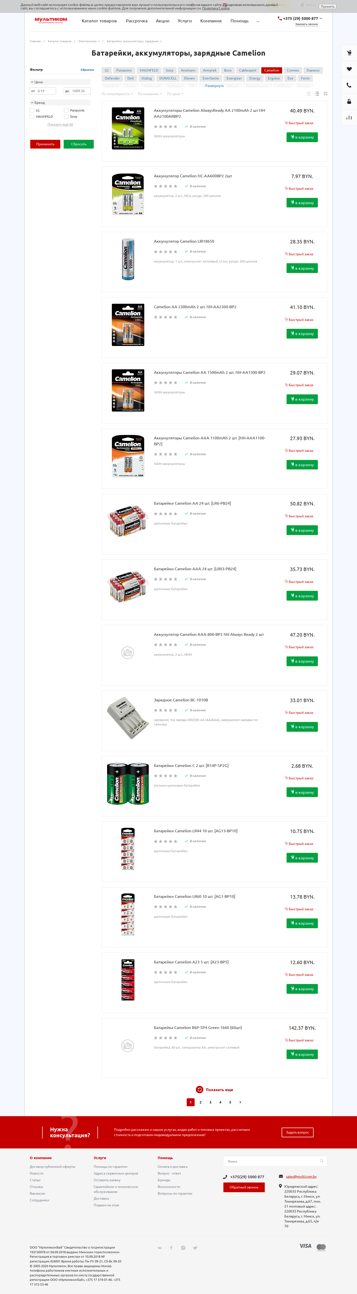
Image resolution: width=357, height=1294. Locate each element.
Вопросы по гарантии (175, 1193)
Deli (130, 78)
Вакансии (37, 1193)
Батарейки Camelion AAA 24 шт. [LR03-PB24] (195, 569)
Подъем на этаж (106, 1205)
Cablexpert (248, 70)
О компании (41, 1158)
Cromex (293, 70)
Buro (228, 70)
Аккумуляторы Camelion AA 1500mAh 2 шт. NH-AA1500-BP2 (210, 372)
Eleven (189, 78)
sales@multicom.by (301, 1177)
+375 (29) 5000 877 (300, 18)
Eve (290, 78)
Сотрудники (39, 1200)
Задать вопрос (297, 1132)
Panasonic (124, 70)
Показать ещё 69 (60, 124)
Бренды (164, 1180)
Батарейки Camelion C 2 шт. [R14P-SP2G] (191, 765)
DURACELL (168, 78)
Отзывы (36, 1187)
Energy (254, 78)
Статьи (35, 1180)
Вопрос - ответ (169, 1173)
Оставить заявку (107, 1180)
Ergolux (274, 78)
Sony (169, 70)
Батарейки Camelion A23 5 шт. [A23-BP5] (191, 962)
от (33, 91)
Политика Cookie (216, 8)
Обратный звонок (244, 1187)
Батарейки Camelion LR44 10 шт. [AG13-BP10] (196, 831)
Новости (36, 1173)
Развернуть (214, 86)
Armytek (209, 70)
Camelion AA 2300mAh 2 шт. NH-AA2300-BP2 (195, 306)
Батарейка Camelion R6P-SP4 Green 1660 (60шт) (198, 1027)
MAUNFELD (149, 70)
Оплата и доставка (172, 1167)
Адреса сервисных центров (116, 1173)
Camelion (271, 70)
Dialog (147, 78)
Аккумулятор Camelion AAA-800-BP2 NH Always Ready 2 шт (209, 634)
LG (107, 70)
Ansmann (188, 70)
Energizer (234, 78)
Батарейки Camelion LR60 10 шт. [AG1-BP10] (194, 896)
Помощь (165, 1158)
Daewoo (313, 70)
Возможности (169, 1187)
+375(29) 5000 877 (247, 1177)
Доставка (101, 1198)
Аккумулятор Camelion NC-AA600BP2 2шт (193, 176)
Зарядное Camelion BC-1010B (181, 700)
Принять (327, 6)
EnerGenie (211, 78)
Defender (112, 78)
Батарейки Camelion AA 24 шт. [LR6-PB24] (192, 503)
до (67, 91)
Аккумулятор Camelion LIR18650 (184, 241)
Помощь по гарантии (110, 1167)
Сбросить (87, 69)
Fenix (305, 78)
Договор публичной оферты (52, 1167)
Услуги (100, 1158)
